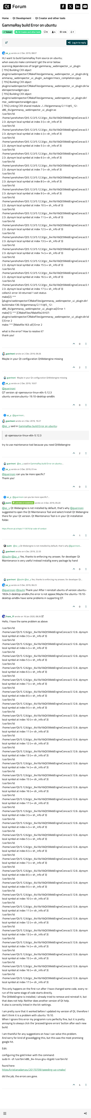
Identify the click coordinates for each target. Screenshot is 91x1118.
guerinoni (10, 353)
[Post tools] (86, 343)
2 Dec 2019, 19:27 (32, 421)
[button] (4, 1113)
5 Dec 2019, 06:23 (28, 585)
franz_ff (10, 616)
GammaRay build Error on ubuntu (38, 426)
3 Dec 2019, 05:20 (52, 502)
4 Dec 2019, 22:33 (32, 551)
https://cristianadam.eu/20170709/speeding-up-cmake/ (34, 1070)
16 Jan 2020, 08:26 (32, 616)
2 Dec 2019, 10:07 (28, 383)
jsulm (8, 502)
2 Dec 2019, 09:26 (32, 353)
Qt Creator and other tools (27, 31)
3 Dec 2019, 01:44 (28, 469)
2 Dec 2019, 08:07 (28, 53)
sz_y (8, 53)
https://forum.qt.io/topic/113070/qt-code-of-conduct (24, 528)
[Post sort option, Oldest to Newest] (6, 43)
